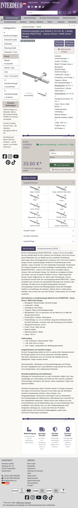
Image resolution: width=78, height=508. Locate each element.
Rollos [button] (50, 22)
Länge (52, 150)
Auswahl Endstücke (48, 183)
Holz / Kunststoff (11, 76)
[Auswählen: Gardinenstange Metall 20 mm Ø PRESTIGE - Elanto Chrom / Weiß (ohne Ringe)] (35, 215)
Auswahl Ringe (48, 241)
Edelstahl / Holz (10, 52)
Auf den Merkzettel (59, 43)
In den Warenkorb (61, 165)
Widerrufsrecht (32, 478)
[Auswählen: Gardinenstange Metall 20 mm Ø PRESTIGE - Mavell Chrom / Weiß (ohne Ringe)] (35, 223)
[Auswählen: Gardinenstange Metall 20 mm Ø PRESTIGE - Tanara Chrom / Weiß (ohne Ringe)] (35, 207)
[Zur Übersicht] (72, 25)
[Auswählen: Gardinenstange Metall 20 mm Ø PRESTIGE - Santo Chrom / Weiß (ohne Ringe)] (35, 190)
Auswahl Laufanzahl (48, 236)
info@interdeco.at (10, 480)
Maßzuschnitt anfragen (64, 50)
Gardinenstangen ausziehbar (11, 83)
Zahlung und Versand (35, 471)
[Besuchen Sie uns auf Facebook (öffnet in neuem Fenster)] (28, 7)
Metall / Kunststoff (8, 62)
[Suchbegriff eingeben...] (42, 13)
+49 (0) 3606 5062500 (12, 476)
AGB (29, 473)
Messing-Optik (10, 48)
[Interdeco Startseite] (11, 5)
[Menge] (62, 160)
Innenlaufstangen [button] (30, 18)
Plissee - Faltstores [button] (36, 22)
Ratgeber (45, 3)
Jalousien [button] (61, 22)
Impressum (31, 468)
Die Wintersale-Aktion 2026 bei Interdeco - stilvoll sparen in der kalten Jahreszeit (10, 142)
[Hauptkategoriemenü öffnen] (1, 20)
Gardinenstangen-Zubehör (11, 93)
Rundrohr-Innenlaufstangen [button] (49, 18)
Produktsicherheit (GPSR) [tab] (47, 249)
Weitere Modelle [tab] (29, 178)
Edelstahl (8, 44)
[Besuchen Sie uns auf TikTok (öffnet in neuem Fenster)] (43, 7)
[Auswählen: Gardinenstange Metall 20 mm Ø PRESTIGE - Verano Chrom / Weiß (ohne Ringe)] (61, 215)
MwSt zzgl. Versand (23, 503)
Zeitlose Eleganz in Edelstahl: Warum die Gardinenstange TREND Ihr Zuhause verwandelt (10, 114)
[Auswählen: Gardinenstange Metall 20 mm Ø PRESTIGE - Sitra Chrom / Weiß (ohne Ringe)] (61, 198)
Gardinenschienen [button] (69, 18)
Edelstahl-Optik (10, 40)
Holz (6, 72)
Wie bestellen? (32, 483)
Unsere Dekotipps (11, 104)
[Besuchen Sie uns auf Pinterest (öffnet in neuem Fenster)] (39, 7)
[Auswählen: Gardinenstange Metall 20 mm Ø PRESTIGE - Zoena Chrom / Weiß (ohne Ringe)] (61, 223)
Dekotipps (33, 3)
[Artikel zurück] (70, 25)
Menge (52, 157)
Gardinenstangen (10, 34)
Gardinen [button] (23, 22)
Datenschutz (31, 476)
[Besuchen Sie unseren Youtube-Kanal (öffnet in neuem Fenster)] (36, 7)
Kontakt (30, 485)
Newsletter (31, 466)
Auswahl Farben (48, 231)
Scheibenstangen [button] (10, 22)
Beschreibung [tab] (28, 249)
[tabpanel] (48, 334)
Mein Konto (31, 464)
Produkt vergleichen (69, 43)
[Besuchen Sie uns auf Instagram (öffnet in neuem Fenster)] (32, 7)
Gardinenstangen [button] (12, 18)
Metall (6, 56)
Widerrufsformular (33, 480)
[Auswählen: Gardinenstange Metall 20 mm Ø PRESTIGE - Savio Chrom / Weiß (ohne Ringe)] (35, 198)
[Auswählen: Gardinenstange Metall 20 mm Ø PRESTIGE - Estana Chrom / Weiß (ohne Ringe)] (61, 190)
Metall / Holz (9, 68)
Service (55, 3)
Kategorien (9, 28)
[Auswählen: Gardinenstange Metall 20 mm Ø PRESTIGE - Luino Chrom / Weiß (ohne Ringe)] (61, 207)
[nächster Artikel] (75, 25)
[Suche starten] (60, 13)
